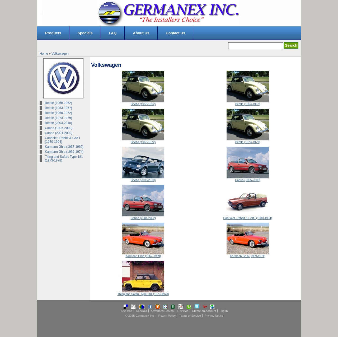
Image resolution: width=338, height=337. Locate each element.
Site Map (126, 310)
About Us (141, 33)
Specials (85, 33)
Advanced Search (162, 310)
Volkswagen (59, 53)
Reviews (183, 310)
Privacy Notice (214, 315)
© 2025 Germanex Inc (139, 315)
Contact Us (175, 33)
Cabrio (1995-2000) (58, 128)
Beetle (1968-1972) (58, 113)
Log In (224, 310)
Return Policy (167, 315)
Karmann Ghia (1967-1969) (64, 147)
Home (44, 53)
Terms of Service (190, 315)
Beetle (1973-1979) (58, 118)
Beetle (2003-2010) (58, 123)
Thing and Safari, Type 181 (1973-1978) (64, 158)
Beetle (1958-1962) (58, 103)
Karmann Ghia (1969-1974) (64, 152)
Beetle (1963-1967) (58, 108)
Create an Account (204, 310)
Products (53, 33)
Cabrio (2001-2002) (58, 133)
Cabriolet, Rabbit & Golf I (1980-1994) (62, 140)
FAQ (113, 33)
